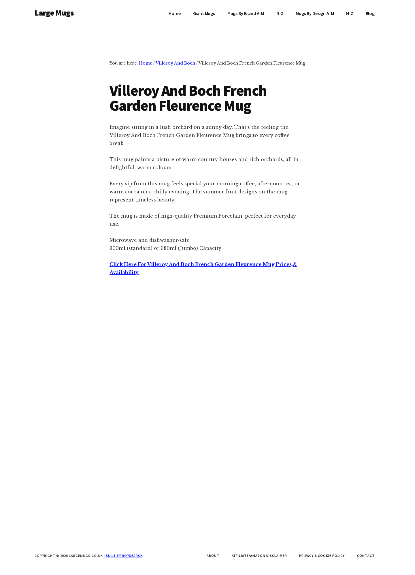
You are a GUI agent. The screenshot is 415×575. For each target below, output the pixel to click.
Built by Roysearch (124, 555)
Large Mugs (54, 12)
